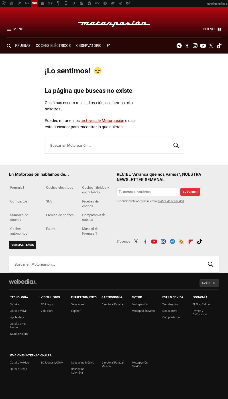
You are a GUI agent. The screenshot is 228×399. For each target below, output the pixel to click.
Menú (18, 29)
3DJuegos (47, 304)
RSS (181, 240)
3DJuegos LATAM (52, 362)
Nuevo (209, 29)
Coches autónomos (18, 231)
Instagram (195, 45)
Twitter (211, 45)
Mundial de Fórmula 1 (90, 231)
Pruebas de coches (90, 203)
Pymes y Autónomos (200, 312)
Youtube (203, 45)
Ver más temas (22, 244)
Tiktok (219, 45)
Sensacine (77, 304)
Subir (206, 282)
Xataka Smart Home (18, 325)
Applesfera (17, 317)
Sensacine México (82, 362)
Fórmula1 (17, 188)
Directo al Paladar (113, 304)
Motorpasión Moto (143, 310)
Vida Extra (47, 310)
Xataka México (19, 362)
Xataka (14, 304)
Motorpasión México (140, 364)
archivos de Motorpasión (102, 120)
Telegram (179, 45)
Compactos (19, 201)
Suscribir (190, 191)
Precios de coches (60, 215)
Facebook (187, 45)
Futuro (51, 229)
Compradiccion (171, 317)
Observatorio (89, 45)
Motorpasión (114, 23)
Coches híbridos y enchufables (95, 190)
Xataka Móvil (18, 310)
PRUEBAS (23, 45)
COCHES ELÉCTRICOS (53, 45)
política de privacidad (170, 201)
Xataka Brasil (18, 369)
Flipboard (190, 240)
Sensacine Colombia (77, 370)
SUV (49, 201)
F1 (109, 45)
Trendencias (170, 304)
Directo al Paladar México (113, 364)
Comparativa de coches (94, 217)
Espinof (76, 310)
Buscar (176, 145)
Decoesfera (169, 310)
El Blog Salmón (202, 304)
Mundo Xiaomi (19, 333)
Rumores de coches (19, 217)
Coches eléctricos (59, 188)
